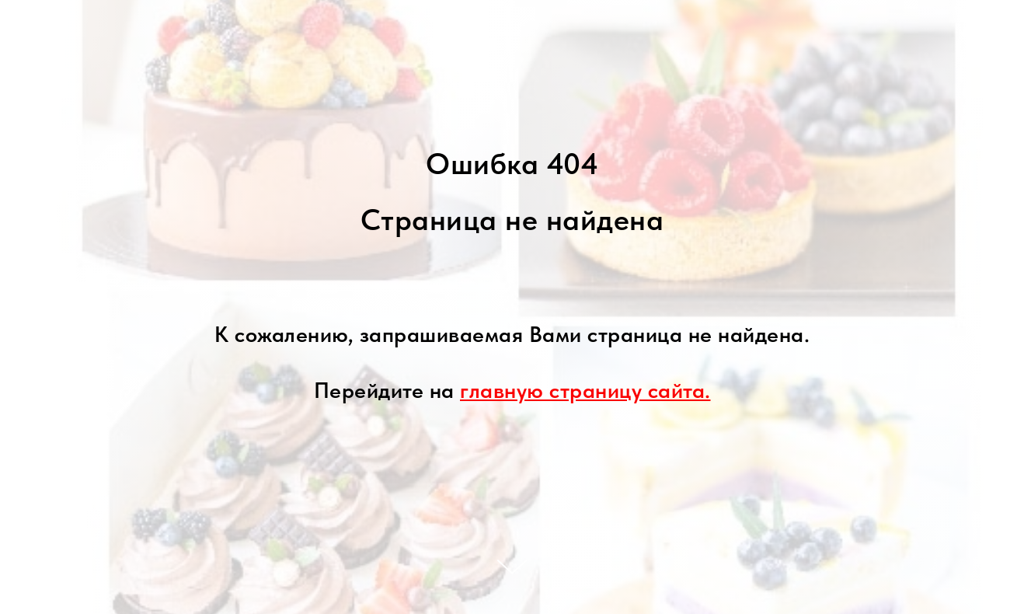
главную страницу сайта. (585, 390)
